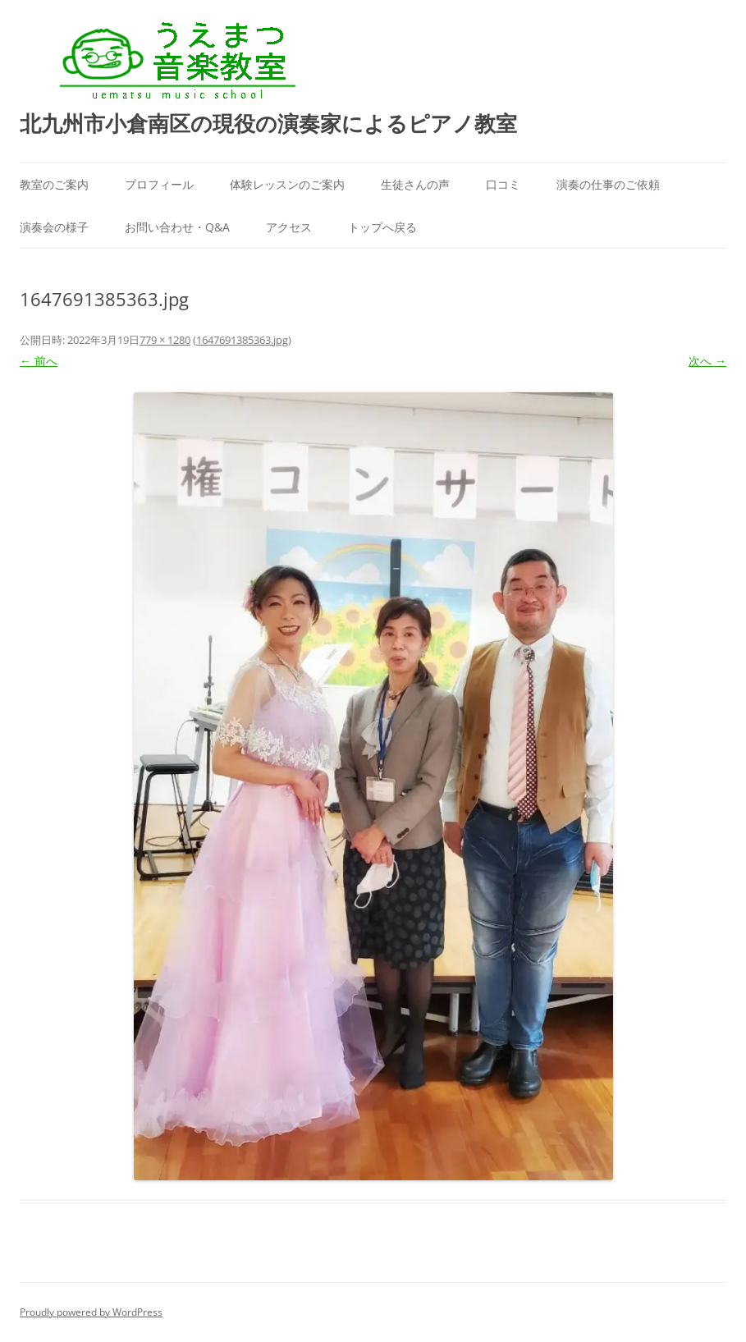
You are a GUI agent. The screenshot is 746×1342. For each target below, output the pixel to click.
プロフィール (159, 184)
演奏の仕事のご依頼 (608, 184)
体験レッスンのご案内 (287, 184)
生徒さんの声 (415, 184)
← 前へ (38, 361)
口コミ (503, 184)
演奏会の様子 (54, 227)
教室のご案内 (54, 184)
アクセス (289, 227)
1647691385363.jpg (242, 339)
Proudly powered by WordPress (91, 1312)
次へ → (707, 361)
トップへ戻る (382, 227)
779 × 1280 (165, 339)
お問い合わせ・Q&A (177, 227)
